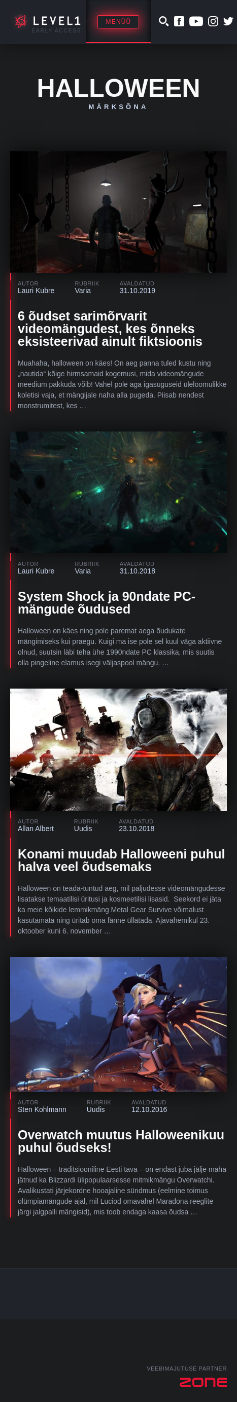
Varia (83, 290)
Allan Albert (36, 828)
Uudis (83, 828)
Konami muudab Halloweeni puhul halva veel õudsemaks (121, 860)
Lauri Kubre (36, 290)
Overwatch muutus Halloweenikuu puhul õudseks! (121, 1141)
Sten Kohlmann (42, 1109)
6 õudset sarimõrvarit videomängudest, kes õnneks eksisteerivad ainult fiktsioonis (110, 328)
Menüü (118, 21)
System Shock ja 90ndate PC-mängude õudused (106, 602)
